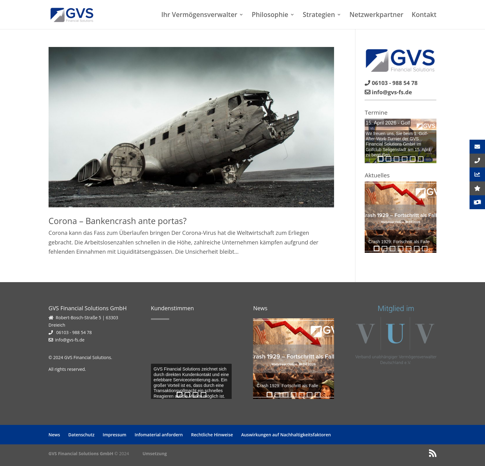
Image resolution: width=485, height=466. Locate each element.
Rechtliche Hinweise (212, 435)
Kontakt (424, 15)
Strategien (319, 15)
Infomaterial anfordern (159, 435)
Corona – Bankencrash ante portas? (118, 221)
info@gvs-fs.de (69, 340)
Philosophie (270, 15)
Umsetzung (155, 453)
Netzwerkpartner (376, 15)
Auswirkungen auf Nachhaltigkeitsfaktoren (286, 435)
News (54, 435)
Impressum (114, 435)
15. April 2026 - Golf (388, 122)
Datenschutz (81, 435)
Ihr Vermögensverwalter (199, 15)
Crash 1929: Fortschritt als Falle (399, 241)
